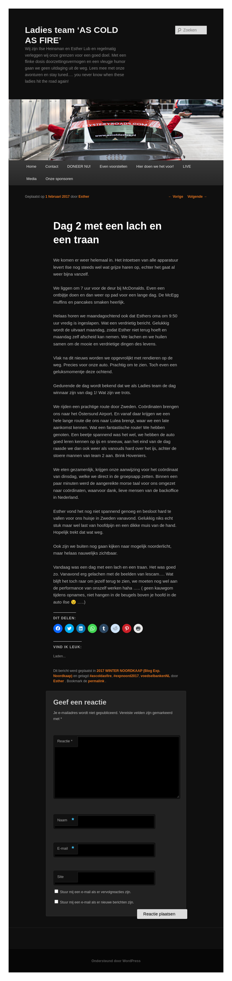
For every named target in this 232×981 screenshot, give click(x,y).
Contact (51, 166)
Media (31, 179)
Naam (65, 820)
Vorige (175, 197)
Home (31, 166)
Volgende (197, 197)
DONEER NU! (79, 166)
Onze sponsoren (59, 179)
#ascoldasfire (100, 676)
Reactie (65, 741)
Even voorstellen (113, 166)
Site (60, 877)
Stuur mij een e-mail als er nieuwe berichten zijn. (97, 902)
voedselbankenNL (155, 676)
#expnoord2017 (126, 676)
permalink (96, 681)
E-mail (65, 848)
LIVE (187, 166)
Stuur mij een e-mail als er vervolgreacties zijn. (95, 892)
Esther (84, 197)
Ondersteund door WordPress (116, 961)
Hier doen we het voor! (155, 166)
